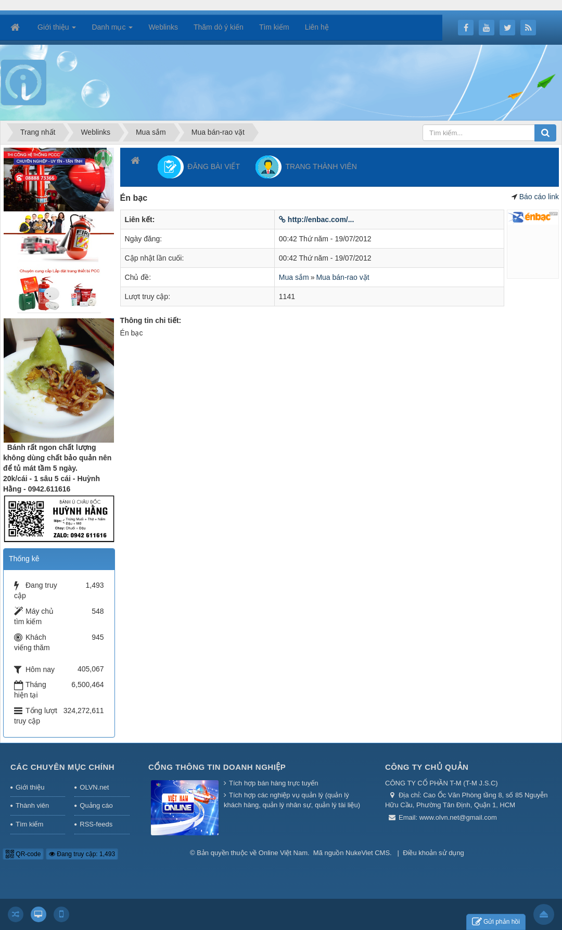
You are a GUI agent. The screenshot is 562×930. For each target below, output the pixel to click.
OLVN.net (94, 787)
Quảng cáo (96, 805)
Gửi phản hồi (496, 922)
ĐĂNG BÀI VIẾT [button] (199, 167)
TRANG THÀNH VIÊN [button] (306, 167)
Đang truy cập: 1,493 (82, 854)
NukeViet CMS (368, 853)
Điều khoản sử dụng (433, 853)
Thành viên (32, 805)
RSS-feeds (96, 824)
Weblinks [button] (163, 27)
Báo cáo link (539, 196)
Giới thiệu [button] (56, 30)
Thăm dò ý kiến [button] (219, 27)
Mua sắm (294, 277)
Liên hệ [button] (317, 27)
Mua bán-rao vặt (342, 277)
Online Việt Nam (283, 853)
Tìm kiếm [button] (274, 27)
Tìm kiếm (29, 824)
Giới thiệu (30, 787)
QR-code (23, 854)
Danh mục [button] (112, 30)
